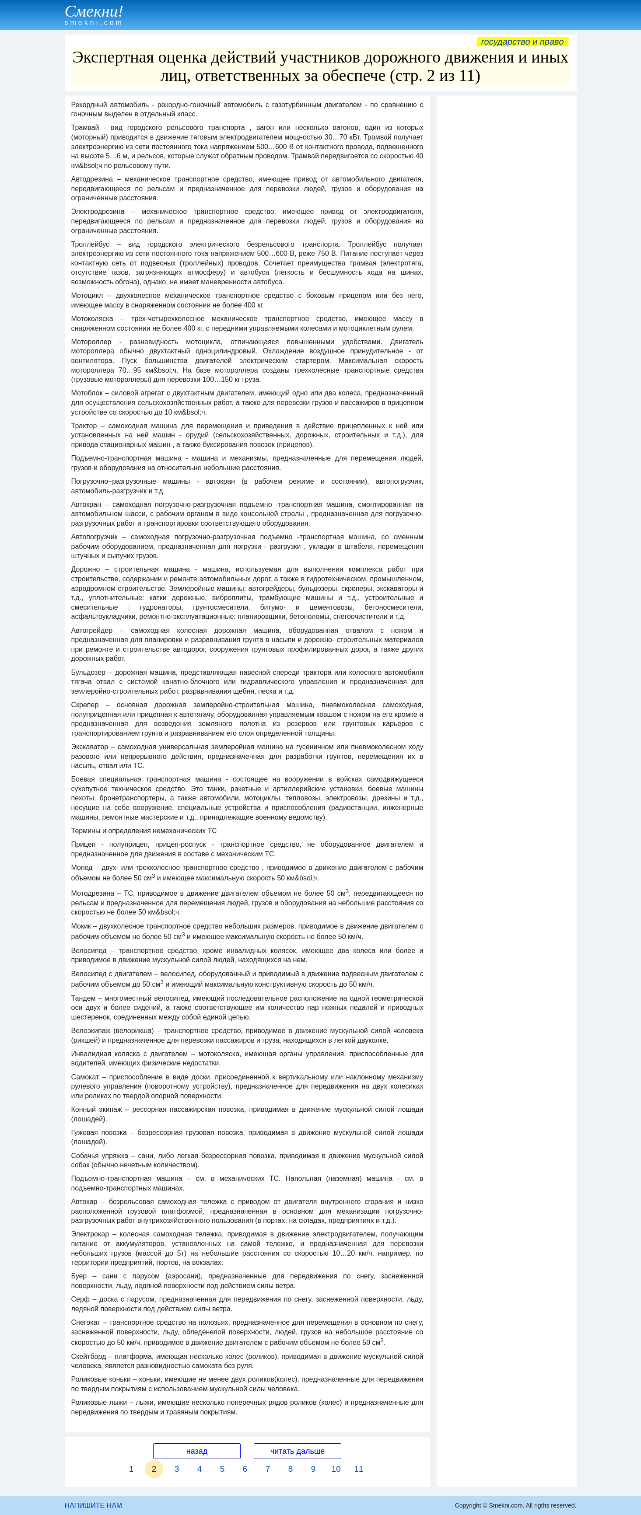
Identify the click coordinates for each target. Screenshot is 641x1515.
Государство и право (522, 41)
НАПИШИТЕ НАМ (94, 1505)
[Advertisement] (506, 231)
